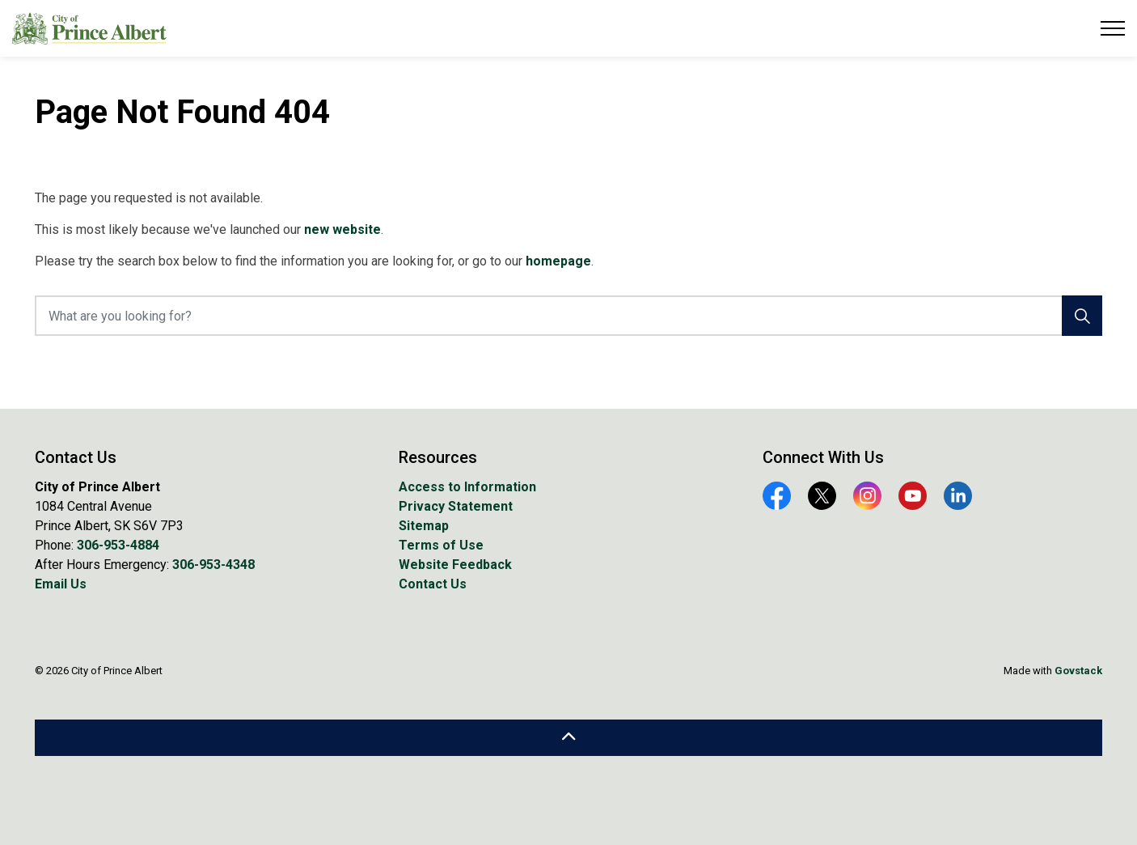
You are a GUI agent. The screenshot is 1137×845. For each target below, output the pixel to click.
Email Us (61, 584)
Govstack (1078, 671)
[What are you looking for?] (568, 315)
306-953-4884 (118, 545)
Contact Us (433, 584)
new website (342, 229)
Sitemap (424, 525)
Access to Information (467, 487)
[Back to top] (568, 738)
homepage (558, 261)
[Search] (1082, 315)
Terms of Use (441, 545)
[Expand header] (1112, 28)
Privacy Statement (456, 506)
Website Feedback (455, 564)
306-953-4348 (213, 564)
